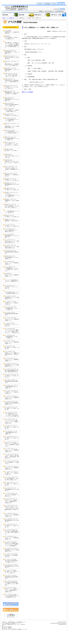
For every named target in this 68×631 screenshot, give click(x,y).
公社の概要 (47, 3)
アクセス (54, 3)
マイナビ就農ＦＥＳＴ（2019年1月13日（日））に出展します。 (11, 145)
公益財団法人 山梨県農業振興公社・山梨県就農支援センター (16, 9)
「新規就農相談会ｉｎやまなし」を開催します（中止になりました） (12, 269)
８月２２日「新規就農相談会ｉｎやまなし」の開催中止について (12, 281)
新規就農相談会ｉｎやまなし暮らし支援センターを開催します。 (12, 94)
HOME (39, 3)
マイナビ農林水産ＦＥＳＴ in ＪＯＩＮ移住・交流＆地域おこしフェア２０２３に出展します (12, 415)
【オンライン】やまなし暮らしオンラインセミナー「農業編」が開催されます (12, 422)
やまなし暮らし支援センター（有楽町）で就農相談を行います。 (12, 169)
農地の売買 (26, 15)
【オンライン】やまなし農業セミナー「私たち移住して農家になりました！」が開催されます (12, 331)
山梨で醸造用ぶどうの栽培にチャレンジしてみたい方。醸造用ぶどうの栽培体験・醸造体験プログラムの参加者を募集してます (12, 45)
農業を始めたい (42, 15)
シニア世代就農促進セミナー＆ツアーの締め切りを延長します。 (12, 133)
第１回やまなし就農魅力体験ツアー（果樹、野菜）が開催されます (12, 532)
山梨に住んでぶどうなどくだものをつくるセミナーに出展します (12, 162)
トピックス (61, 3)
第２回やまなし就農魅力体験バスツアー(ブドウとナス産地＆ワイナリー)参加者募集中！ (12, 544)
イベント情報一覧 (10, 17)
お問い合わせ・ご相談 (58, 15)
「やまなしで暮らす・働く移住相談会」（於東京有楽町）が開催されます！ (12, 457)
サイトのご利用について (49, 11)
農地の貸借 (10, 15)
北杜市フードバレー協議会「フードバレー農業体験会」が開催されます (12, 445)
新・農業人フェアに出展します (12, 115)
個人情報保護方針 (59, 11)
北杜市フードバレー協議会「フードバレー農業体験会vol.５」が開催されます (12, 590)
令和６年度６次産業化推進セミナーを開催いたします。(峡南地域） (12, 584)
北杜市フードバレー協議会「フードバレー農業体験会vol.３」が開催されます (12, 501)
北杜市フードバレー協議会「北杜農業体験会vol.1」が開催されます (12, 354)
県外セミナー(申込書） (28, 92)
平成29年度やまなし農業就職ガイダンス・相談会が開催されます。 (12, 81)
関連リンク (41, 11)
